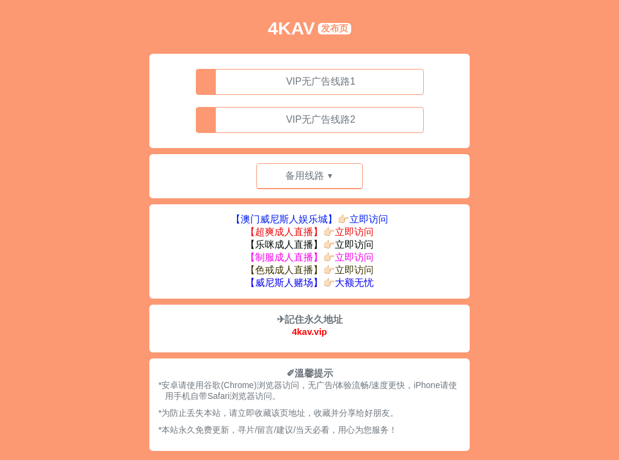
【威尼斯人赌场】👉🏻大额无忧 (309, 282)
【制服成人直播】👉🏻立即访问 (309, 257)
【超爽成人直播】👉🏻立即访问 (309, 232)
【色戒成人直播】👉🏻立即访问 (309, 270)
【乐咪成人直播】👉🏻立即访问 (309, 244)
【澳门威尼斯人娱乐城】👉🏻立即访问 (309, 219)
